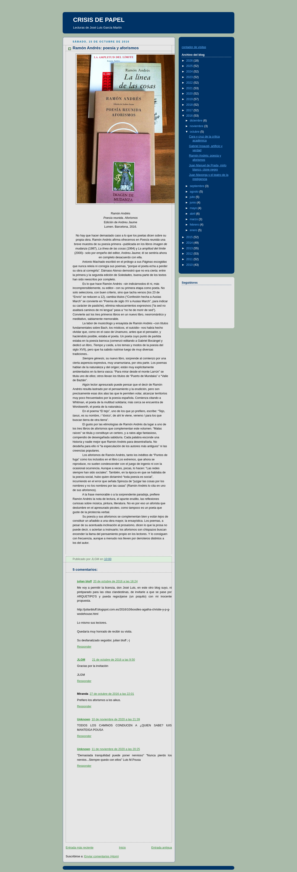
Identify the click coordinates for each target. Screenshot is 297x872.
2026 (190, 60)
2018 (190, 104)
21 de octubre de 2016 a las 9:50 (113, 659)
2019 (190, 99)
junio (193, 202)
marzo (194, 219)
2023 (190, 77)
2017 (190, 110)
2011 (190, 259)
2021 (190, 88)
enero (194, 230)
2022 (190, 82)
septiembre (197, 186)
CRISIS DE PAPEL (99, 19)
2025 (190, 66)
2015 (190, 237)
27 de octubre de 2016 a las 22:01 (112, 693)
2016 (190, 115)
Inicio (122, 847)
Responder (84, 646)
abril (193, 213)
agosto (194, 191)
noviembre (197, 126)
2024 (190, 71)
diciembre (196, 120)
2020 (190, 93)
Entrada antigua (161, 847)
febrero (195, 224)
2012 (190, 253)
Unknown (83, 719)
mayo (194, 208)
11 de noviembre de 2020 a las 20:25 (116, 749)
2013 (190, 248)
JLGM (81, 659)
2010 (190, 264)
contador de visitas (194, 47)
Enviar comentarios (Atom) (101, 856)
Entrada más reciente (80, 847)
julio (193, 197)
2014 (190, 242)
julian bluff (84, 581)
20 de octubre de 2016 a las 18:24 (115, 581)
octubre (195, 131)
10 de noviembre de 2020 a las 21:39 (116, 719)
